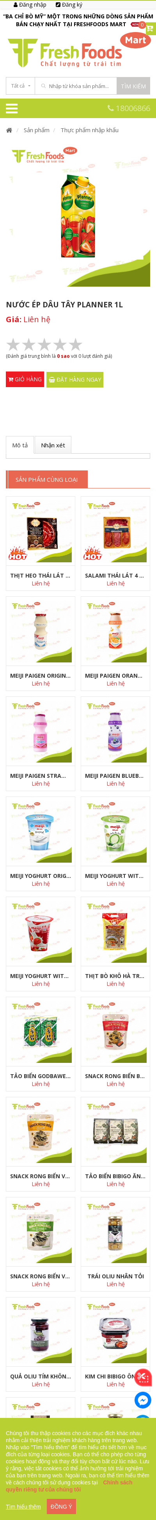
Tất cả (18, 85)
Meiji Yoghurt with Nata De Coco (115, 875)
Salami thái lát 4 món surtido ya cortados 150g (115, 575)
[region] (78, 1469)
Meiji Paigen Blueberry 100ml (115, 775)
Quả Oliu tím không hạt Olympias (40, 1376)
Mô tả (20, 445)
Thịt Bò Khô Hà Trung (115, 976)
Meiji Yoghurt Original (40, 875)
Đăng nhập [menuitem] (30, 4)
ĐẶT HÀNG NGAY (75, 379)
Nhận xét (53, 445)
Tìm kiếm (133, 86)
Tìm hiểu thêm (23, 1507)
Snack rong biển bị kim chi (115, 1076)
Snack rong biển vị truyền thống (40, 1276)
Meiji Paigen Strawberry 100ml (40, 775)
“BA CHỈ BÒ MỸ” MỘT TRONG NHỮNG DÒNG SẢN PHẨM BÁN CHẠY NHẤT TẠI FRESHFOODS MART (78, 20)
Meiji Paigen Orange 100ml (115, 675)
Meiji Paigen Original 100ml (40, 675)
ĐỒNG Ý (61, 1507)
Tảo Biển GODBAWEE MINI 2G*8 (40, 1076)
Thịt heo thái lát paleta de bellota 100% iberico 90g (40, 575)
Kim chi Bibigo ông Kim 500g (115, 1376)
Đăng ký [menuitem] (69, 4)
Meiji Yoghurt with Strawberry (40, 976)
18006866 (129, 108)
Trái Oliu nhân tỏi (115, 1276)
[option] (78, 20)
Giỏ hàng (25, 379)
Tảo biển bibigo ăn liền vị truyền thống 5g (115, 1176)
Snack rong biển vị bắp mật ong (40, 1176)
